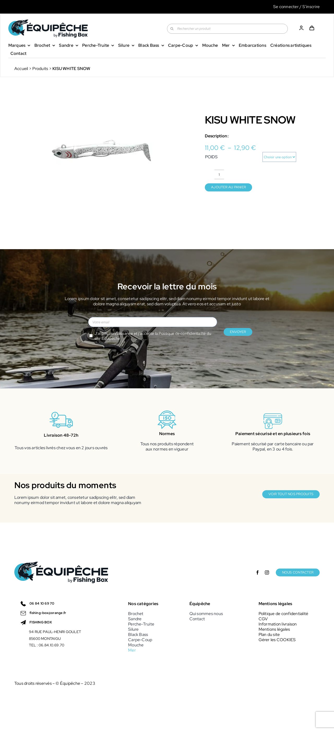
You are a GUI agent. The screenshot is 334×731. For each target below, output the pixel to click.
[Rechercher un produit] (227, 29)
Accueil (21, 68)
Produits (40, 68)
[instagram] (267, 572)
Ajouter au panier (228, 187)
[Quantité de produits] (219, 174)
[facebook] (257, 572)
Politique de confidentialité (182, 333)
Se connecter (286, 6)
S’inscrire (311, 6)
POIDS (211, 157)
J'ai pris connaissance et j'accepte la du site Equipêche (152, 336)
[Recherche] (172, 29)
